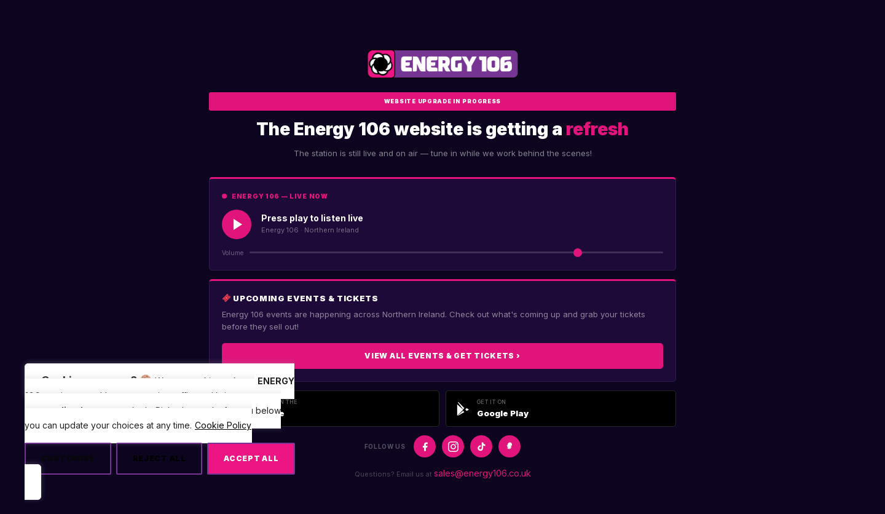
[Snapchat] (509, 446)
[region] (160, 431)
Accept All (251, 458)
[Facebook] (425, 446)
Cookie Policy (223, 425)
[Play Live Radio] (236, 224)
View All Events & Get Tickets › (442, 355)
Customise (68, 458)
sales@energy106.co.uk (482, 473)
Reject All (159, 458)
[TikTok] (481, 446)
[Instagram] (453, 446)
